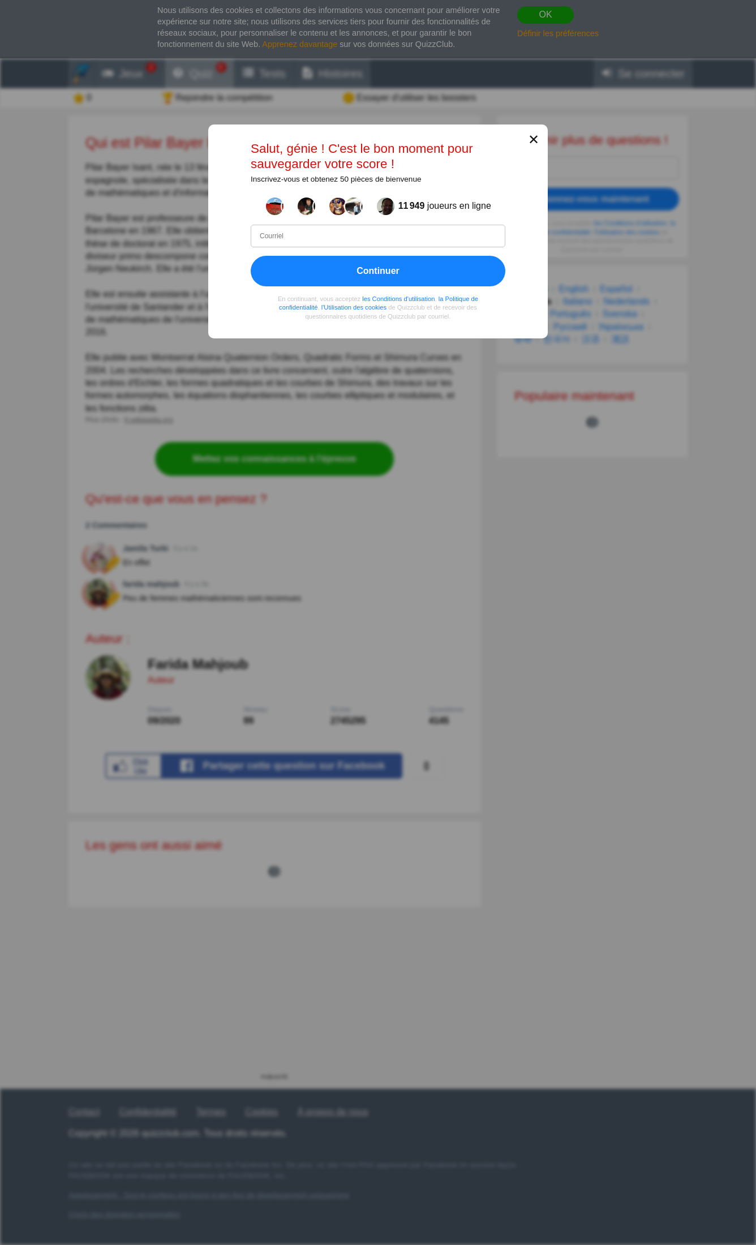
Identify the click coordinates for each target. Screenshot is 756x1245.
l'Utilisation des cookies (353, 307)
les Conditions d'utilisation (398, 298)
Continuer (378, 271)
